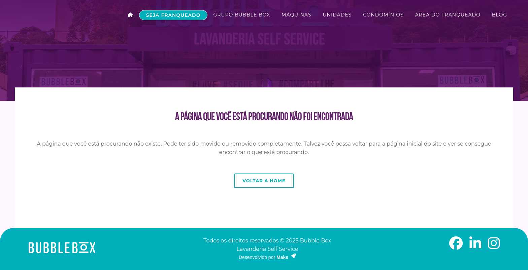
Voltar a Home (263, 180)
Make (286, 257)
